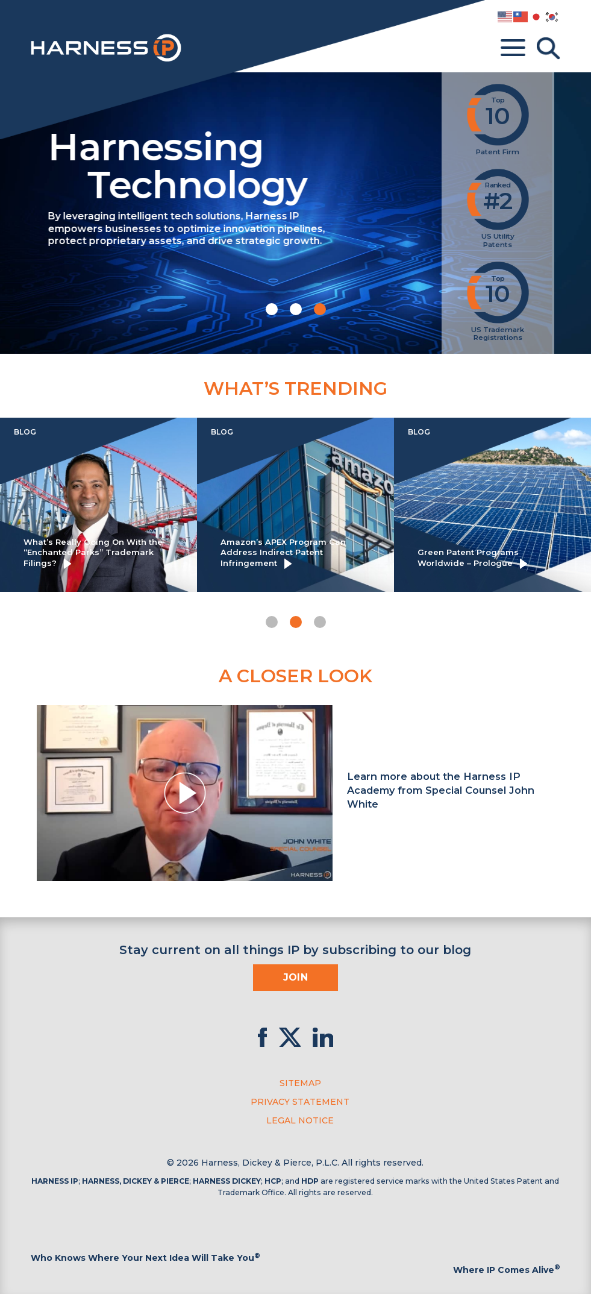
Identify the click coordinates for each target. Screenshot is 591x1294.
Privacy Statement (300, 1101)
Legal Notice (300, 1120)
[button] (272, 309)
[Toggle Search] (548, 48)
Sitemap (300, 1083)
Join (295, 977)
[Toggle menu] (513, 48)
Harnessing (263, 164)
